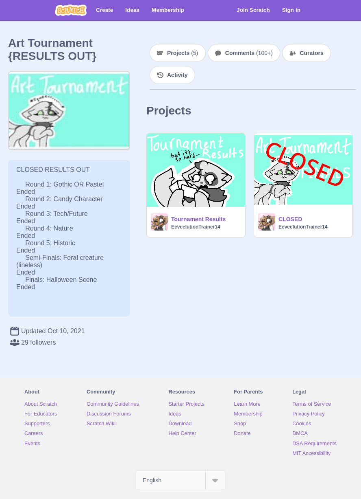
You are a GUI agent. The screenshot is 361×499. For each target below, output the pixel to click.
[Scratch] (70, 10)
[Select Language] (180, 480)
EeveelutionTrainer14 (195, 227)
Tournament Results (198, 219)
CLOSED (290, 219)
